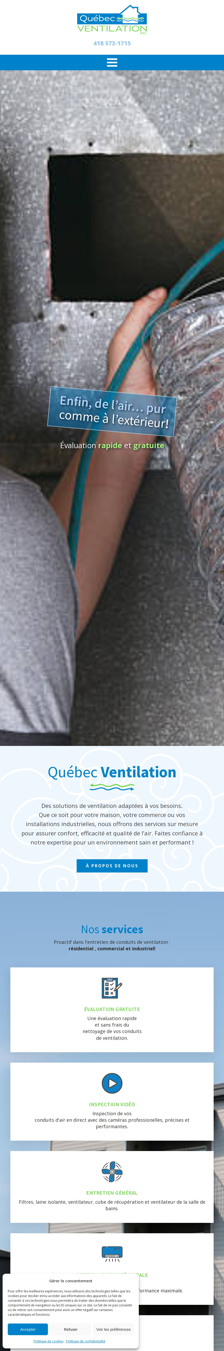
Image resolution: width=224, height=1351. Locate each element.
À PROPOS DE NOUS (112, 866)
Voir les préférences (113, 1329)
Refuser (71, 1329)
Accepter (27, 1329)
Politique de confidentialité (85, 1341)
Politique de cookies (48, 1341)
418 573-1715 (112, 43)
